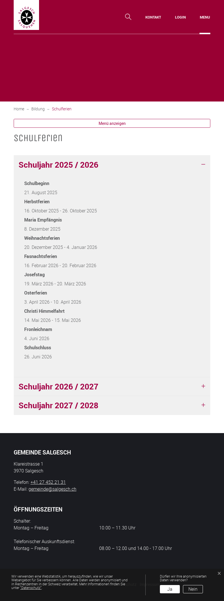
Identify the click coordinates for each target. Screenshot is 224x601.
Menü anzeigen (112, 123)
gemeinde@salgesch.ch (52, 489)
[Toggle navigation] (204, 17)
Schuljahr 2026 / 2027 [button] (58, 386)
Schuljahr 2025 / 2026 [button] (58, 164)
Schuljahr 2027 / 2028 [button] (58, 405)
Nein (192, 589)
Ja (169, 589)
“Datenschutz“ (31, 587)
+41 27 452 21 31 (48, 482)
